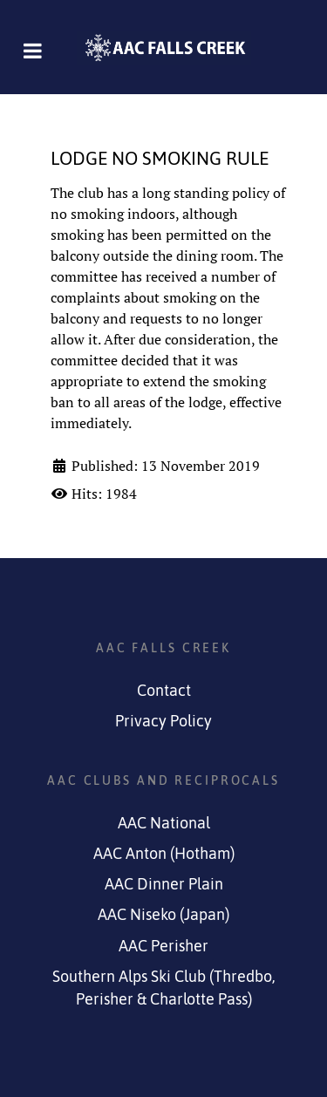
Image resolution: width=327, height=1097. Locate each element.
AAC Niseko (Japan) (163, 914)
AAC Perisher (163, 946)
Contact (164, 690)
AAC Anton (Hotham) (164, 853)
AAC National (164, 823)
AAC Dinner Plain (164, 884)
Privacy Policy (163, 721)
